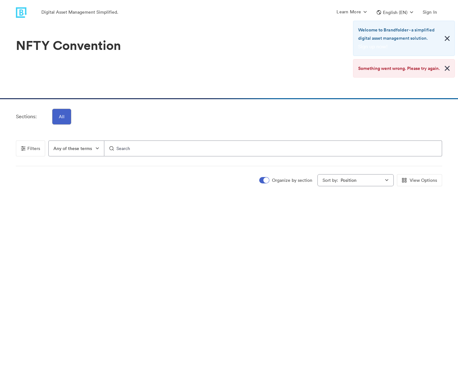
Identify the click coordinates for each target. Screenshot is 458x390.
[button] (395, 12)
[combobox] (76, 148)
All (62, 117)
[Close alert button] (447, 38)
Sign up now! (373, 46)
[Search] (273, 148)
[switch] (286, 180)
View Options (419, 180)
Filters (30, 148)
